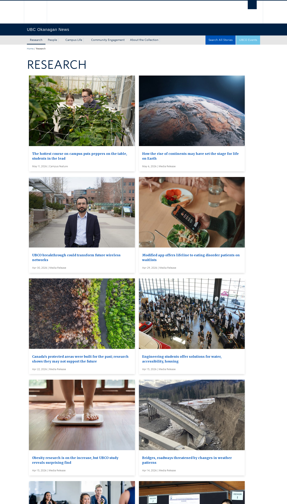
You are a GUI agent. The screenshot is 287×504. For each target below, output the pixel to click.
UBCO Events (248, 39)
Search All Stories (220, 39)
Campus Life (73, 39)
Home (30, 48)
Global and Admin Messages (146, 434)
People (52, 39)
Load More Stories (142, 385)
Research (36, 39)
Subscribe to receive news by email (151, 420)
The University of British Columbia (35, 12)
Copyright (92, 497)
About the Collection (144, 39)
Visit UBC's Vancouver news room (150, 427)
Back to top (36, 460)
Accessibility (111, 497)
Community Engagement (108, 39)
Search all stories (138, 412)
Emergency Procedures (43, 497)
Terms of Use (72, 497)
